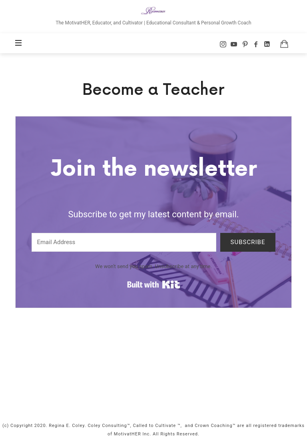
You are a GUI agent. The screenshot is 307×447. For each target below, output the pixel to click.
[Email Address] (124, 242)
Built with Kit (153, 284)
